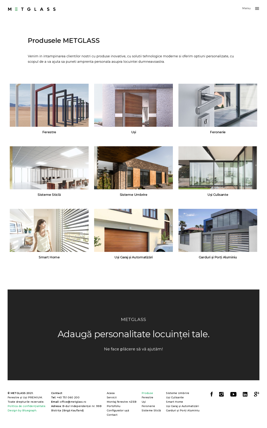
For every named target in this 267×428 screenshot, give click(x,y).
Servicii (112, 397)
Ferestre (147, 397)
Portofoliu (113, 406)
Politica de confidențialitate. (27, 406)
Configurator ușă (118, 410)
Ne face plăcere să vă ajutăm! (133, 349)
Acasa (111, 393)
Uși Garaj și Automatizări (182, 406)
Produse (147, 393)
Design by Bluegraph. (22, 410)
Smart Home (174, 401)
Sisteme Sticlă (151, 410)
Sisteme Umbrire (177, 393)
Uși (144, 401)
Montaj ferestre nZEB (122, 401)
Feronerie (148, 406)
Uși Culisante (175, 397)
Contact (112, 414)
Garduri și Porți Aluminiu (182, 410)
